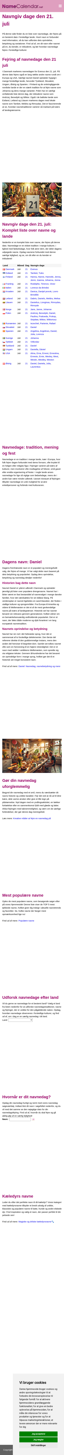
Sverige (9, 338)
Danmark (10, 269)
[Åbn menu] (60, 6)
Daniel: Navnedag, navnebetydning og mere (39, 666)
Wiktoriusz (52, 319)
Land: (5, 1020)
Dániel (42, 349)
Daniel (52, 313)
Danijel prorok (45, 291)
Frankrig (9, 284)
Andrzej (34, 313)
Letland (9, 298)
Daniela (41, 363)
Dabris (33, 298)
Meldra (49, 298)
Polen (8, 313)
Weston (50, 359)
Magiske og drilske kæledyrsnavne (34, 1221)
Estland (9, 273)
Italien (8, 287)
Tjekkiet (9, 342)
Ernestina (54, 353)
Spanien (9, 331)
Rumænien (11, 323)
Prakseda (43, 316)
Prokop (52, 316)
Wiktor (43, 319)
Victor (52, 284)
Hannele (49, 277)
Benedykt (43, 313)
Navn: (5, 1119)
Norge (8, 309)
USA (8, 353)
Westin (33, 359)
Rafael (52, 323)
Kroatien (10, 291)
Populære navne (26, 920)
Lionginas (45, 302)
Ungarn (9, 349)
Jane (32, 309)
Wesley (48, 356)
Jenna (58, 277)
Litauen (9, 302)
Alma (32, 353)
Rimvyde (34, 305)
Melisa (57, 298)
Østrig (8, 363)
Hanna (33, 277)
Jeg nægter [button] (38, 1439)
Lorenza (40, 334)
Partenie (44, 323)
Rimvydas (55, 302)
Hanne (41, 277)
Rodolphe (35, 284)
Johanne (47, 309)
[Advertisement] (32, 147)
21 (26, 269)
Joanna (40, 280)
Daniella (34, 349)
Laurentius (35, 367)
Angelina (34, 331)
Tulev (41, 273)
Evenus (34, 269)
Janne (39, 309)
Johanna (49, 280)
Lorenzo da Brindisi (39, 287)
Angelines (44, 331)
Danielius (34, 302)
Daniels (41, 298)
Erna (39, 353)
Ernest (45, 353)
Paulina (34, 316)
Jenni (33, 280)
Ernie (41, 356)
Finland (9, 277)
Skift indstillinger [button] (38, 1445)
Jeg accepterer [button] (38, 1434)
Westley (42, 359)
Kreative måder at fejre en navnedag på (32, 818)
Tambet (33, 273)
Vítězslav (34, 342)
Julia (32, 334)
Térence (45, 284)
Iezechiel (34, 323)
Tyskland (10, 345)
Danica (33, 291)
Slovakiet (10, 327)
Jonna (57, 280)
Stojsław (34, 319)
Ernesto (34, 356)
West (55, 356)
